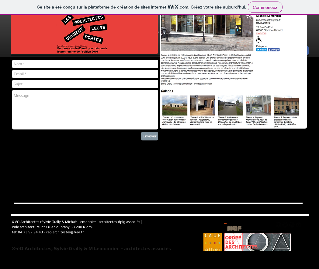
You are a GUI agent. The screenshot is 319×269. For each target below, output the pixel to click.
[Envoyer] (149, 136)
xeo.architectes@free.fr (65, 232)
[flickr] (298, 225)
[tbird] (285, 225)
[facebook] (278, 225)
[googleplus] (292, 225)
